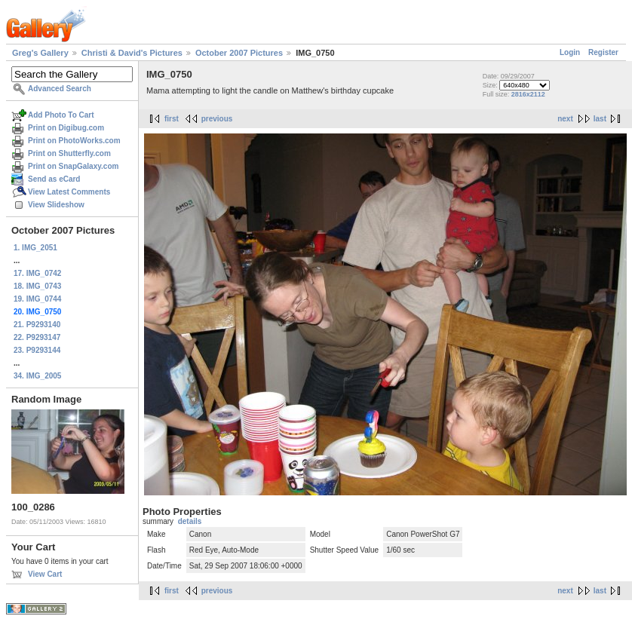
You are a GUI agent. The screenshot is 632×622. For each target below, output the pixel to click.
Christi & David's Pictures (132, 52)
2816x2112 (528, 94)
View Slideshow (56, 205)
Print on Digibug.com (66, 128)
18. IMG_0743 (37, 286)
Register (603, 52)
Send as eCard (54, 179)
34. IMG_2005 (37, 376)
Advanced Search (59, 88)
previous (217, 119)
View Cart (45, 574)
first (171, 119)
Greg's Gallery (40, 52)
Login (570, 52)
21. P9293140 (37, 324)
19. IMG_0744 (37, 299)
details (190, 521)
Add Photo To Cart (61, 115)
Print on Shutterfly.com (69, 153)
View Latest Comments (69, 192)
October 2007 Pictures (239, 52)
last (600, 119)
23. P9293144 (37, 350)
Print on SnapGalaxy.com (73, 166)
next (565, 119)
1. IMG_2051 (35, 248)
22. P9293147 (37, 337)
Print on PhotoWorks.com (74, 140)
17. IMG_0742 (37, 273)
